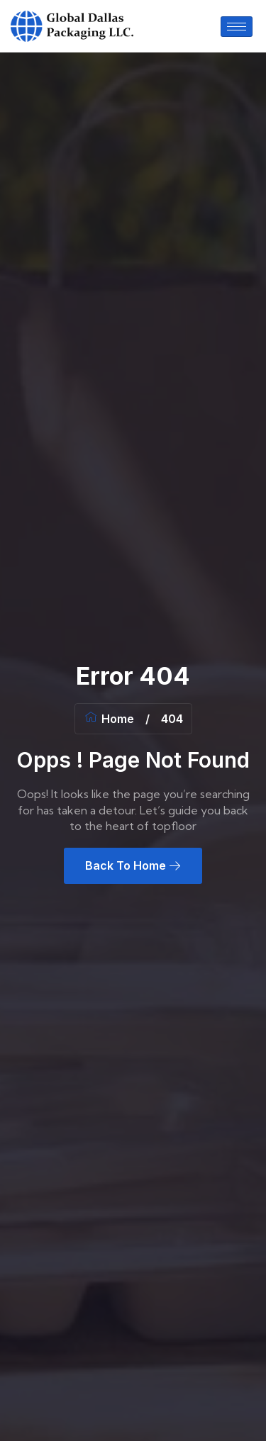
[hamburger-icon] (237, 26)
